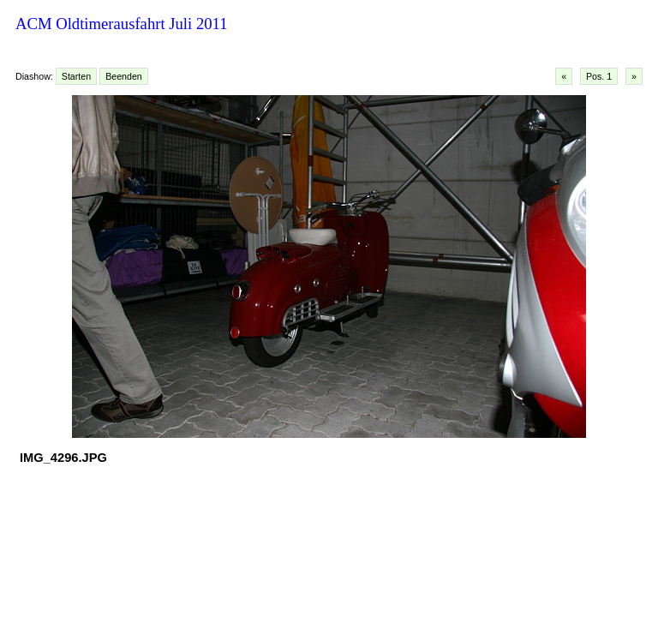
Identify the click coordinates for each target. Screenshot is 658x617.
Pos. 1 (599, 76)
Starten (76, 76)
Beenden (123, 76)
